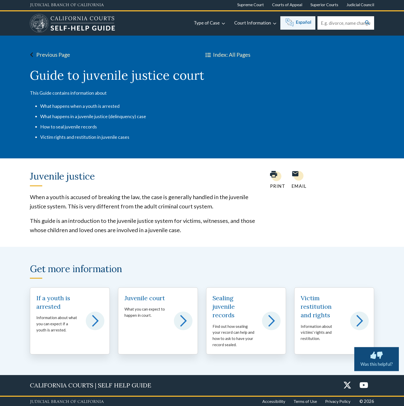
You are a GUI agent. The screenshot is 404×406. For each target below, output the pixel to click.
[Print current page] (274, 180)
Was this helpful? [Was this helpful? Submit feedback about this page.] (376, 358)
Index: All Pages (227, 54)
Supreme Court (250, 4)
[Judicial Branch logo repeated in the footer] (67, 402)
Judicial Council (360, 4)
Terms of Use (305, 401)
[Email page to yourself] (297, 180)
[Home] (72, 24)
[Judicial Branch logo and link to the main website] (67, 5)
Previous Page (48, 54)
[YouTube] (364, 385)
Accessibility (273, 401)
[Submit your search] (367, 23)
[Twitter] (347, 385)
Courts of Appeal (287, 4)
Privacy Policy (337, 401)
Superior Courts (324, 4)
